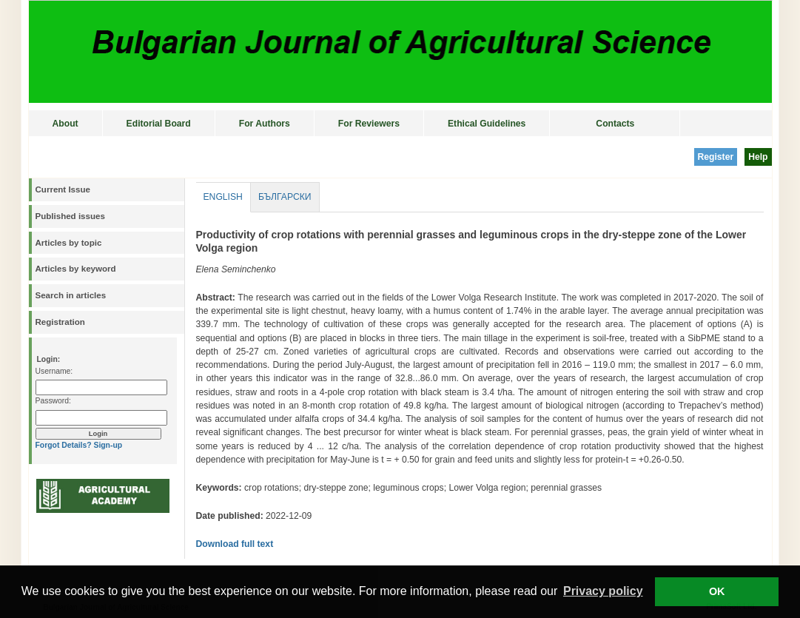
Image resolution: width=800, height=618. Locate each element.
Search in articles (71, 295)
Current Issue (63, 189)
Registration (60, 322)
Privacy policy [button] (603, 591)
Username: (54, 371)
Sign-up (107, 445)
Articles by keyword (76, 268)
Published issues (70, 216)
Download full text (235, 544)
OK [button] (717, 591)
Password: (53, 401)
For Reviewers (369, 123)
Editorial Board (159, 123)
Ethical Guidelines (486, 123)
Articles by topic (69, 242)
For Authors (264, 123)
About (65, 123)
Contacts (615, 123)
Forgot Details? (64, 445)
